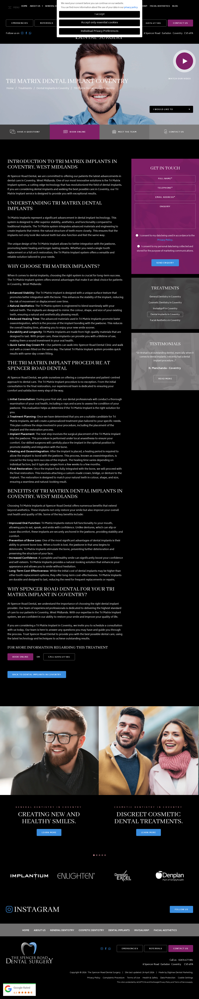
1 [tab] (94, 855)
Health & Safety (150, 978)
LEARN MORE (49, 832)
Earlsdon (166, 33)
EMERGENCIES (20, 23)
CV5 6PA (188, 33)
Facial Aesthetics (160, 7)
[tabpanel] (50, 781)
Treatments (25, 88)
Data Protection (167, 978)
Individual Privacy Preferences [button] (99, 31)
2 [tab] (96, 855)
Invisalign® (141, 930)
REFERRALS (46, 23)
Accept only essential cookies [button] (99, 22)
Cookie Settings (185, 978)
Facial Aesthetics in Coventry (165, 320)
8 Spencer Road (152, 33)
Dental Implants (119, 930)
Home (24, 7)
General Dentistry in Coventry (165, 297)
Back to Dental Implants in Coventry (36, 674)
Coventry (178, 33)
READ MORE (165, 379)
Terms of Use (133, 978)
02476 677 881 (153, 23)
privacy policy (131, 7)
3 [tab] (99, 855)
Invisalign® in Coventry (165, 309)
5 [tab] (105, 855)
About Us (35, 7)
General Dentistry (62, 930)
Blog (175, 7)
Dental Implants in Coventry (53, 88)
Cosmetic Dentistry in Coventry (165, 303)
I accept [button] (99, 14)
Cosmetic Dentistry (91, 930)
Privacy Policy (164, 240)
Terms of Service (181, 982)
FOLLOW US (181, 909)
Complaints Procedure (114, 978)
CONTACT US (180, 23)
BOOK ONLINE (20, 657)
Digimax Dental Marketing (179, 972)
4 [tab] (102, 855)
